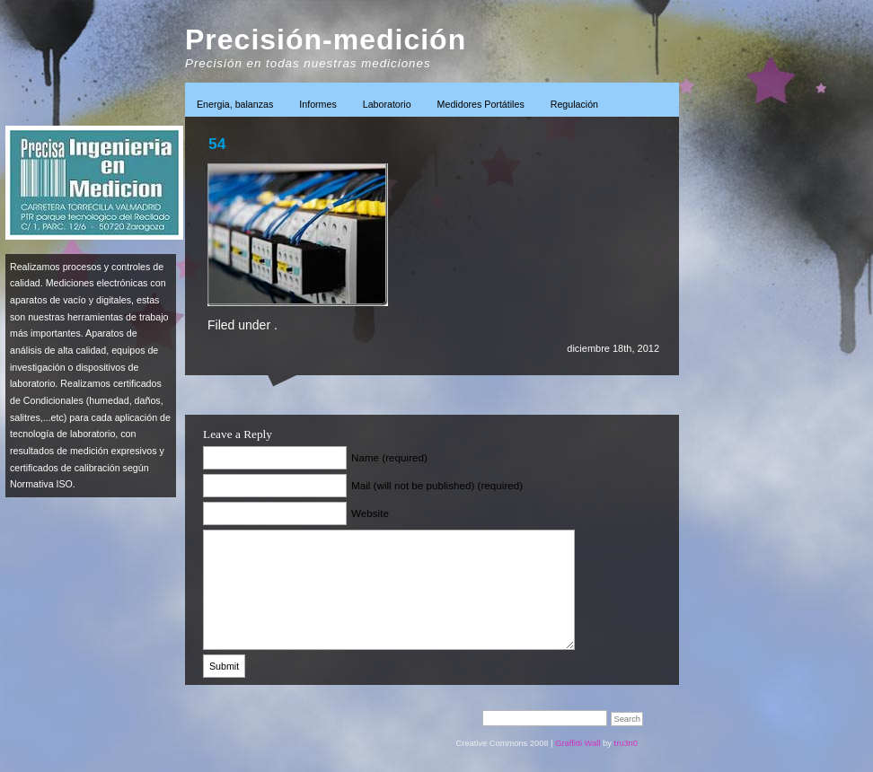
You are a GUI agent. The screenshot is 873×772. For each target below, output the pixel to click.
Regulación (574, 104)
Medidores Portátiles (481, 104)
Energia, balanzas (235, 104)
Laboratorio (387, 104)
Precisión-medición (325, 39)
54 (216, 144)
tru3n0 (626, 743)
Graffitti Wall (577, 743)
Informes (317, 104)
